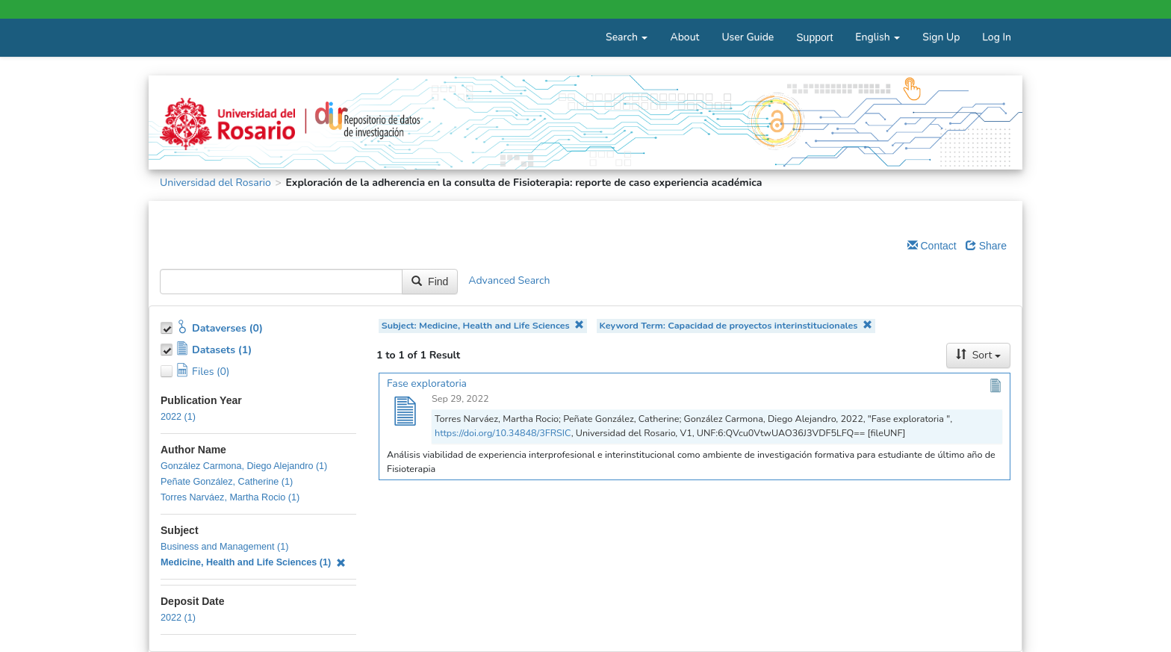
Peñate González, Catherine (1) (227, 481)
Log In (996, 37)
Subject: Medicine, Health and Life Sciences (483, 325)
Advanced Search (509, 281)
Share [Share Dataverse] (986, 246)
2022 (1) (178, 417)
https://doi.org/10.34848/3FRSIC (503, 432)
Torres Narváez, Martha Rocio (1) (230, 497)
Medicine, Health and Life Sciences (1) (253, 562)
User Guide (747, 37)
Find (429, 282)
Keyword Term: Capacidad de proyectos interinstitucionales (735, 325)
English (877, 37)
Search (626, 37)
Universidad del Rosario (215, 183)
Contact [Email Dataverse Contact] (932, 246)
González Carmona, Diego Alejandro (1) (244, 466)
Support (814, 37)
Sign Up (941, 37)
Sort (978, 355)
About (684, 37)
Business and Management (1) (225, 546)
